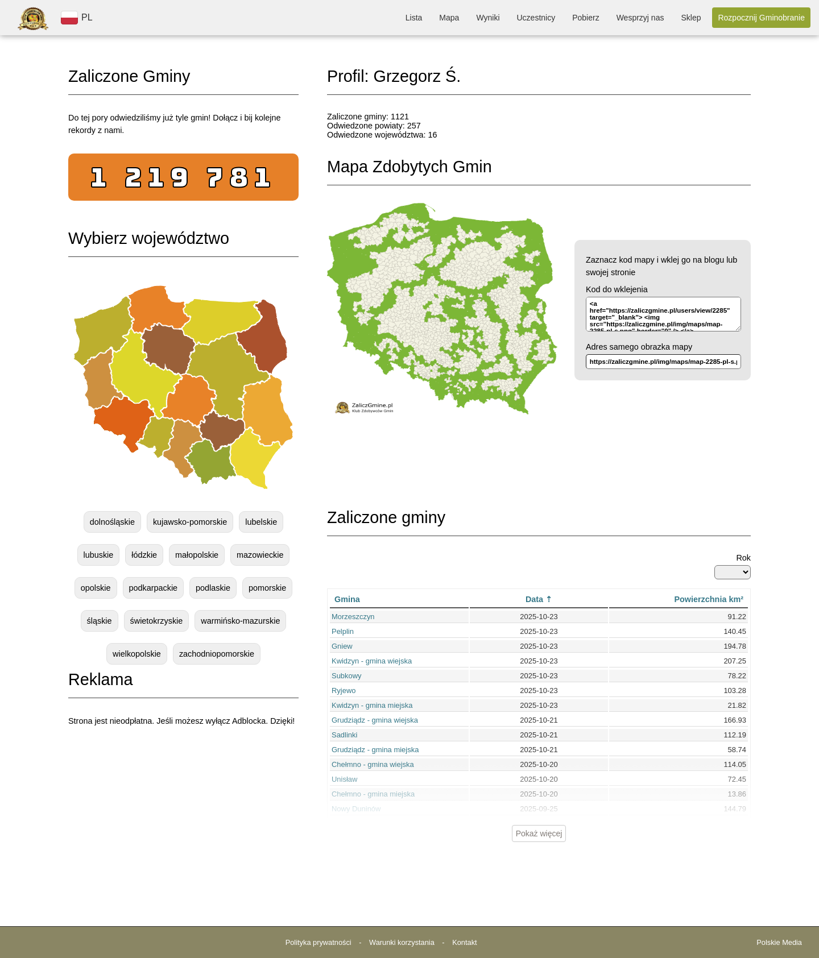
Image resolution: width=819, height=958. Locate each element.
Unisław (344, 779)
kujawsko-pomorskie (190, 521)
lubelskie (261, 521)
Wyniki (487, 17)
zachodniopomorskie (216, 653)
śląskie (99, 620)
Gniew (342, 646)
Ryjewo (343, 690)
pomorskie (267, 587)
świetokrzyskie (156, 620)
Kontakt (464, 942)
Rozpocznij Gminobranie (761, 17)
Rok (743, 557)
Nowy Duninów (356, 808)
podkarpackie (153, 587)
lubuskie (99, 554)
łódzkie (144, 554)
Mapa (449, 17)
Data (534, 599)
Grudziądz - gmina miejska (375, 749)
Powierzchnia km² (708, 599)
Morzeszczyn (353, 616)
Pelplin (343, 631)
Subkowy (347, 675)
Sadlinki (344, 735)
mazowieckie (260, 554)
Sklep (691, 17)
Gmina (347, 599)
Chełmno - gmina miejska (373, 794)
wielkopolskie (137, 653)
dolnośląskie (112, 521)
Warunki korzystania (402, 942)
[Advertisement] (183, 822)
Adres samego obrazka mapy (639, 346)
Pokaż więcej (539, 833)
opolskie (96, 587)
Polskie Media (779, 942)
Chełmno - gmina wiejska (373, 764)
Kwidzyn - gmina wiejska (372, 661)
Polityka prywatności (318, 942)
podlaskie (213, 587)
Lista (414, 17)
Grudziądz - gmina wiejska (375, 720)
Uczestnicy (536, 17)
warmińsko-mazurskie (240, 620)
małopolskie (196, 554)
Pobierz (585, 17)
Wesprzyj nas (640, 17)
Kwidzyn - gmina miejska (372, 705)
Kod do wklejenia (617, 289)
